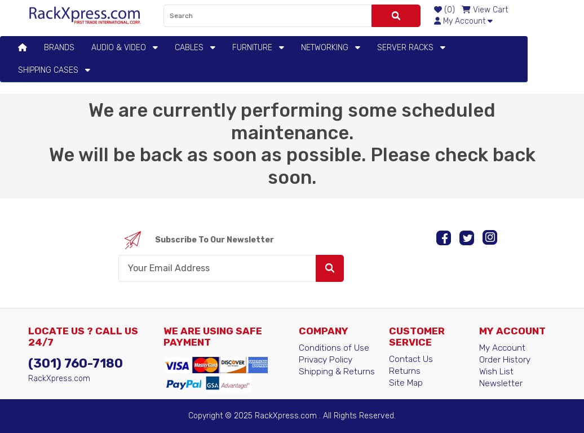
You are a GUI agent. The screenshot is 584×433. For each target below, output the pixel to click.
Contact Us (411, 359)
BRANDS (59, 47)
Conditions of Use (334, 348)
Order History (504, 360)
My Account (502, 348)
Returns (405, 371)
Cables (195, 47)
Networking (330, 47)
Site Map (406, 383)
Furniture (258, 47)
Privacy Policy (325, 360)
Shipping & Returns (337, 371)
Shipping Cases (54, 70)
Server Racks (411, 47)
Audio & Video (124, 47)
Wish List (496, 371)
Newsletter (501, 383)
